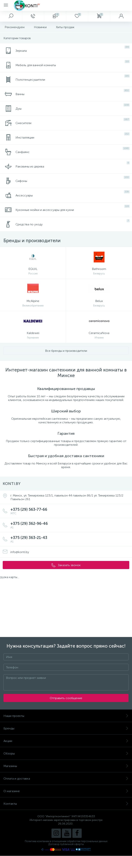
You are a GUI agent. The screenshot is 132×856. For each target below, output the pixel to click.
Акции (66, 741)
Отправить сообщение (66, 698)
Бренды (66, 728)
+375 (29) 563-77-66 (69, 511)
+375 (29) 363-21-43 (69, 539)
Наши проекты (66, 716)
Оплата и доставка (66, 778)
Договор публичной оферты (66, 844)
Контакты (66, 803)
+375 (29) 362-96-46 (69, 525)
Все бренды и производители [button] (66, 351)
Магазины (66, 766)
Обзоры (66, 753)
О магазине (66, 791)
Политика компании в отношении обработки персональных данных (66, 841)
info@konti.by (19, 552)
